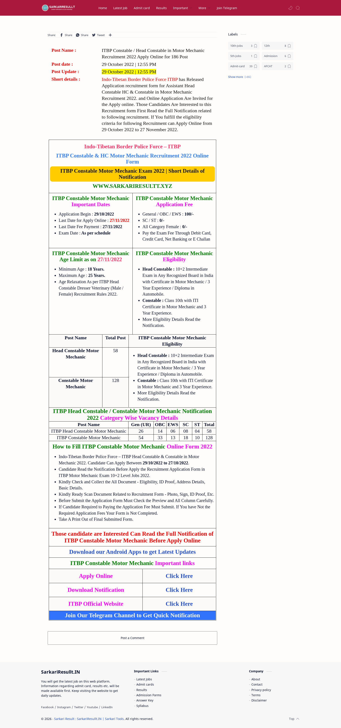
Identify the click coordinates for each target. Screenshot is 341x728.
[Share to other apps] (110, 35)
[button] (290, 8)
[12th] (277, 46)
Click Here (179, 590)
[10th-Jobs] (244, 46)
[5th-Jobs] (244, 56)
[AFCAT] (277, 66)
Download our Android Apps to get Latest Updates (132, 552)
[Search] (297, 8)
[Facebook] (47, 707)
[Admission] (277, 56)
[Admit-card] (244, 66)
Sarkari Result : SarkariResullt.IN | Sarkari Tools (89, 719)
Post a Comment (132, 638)
